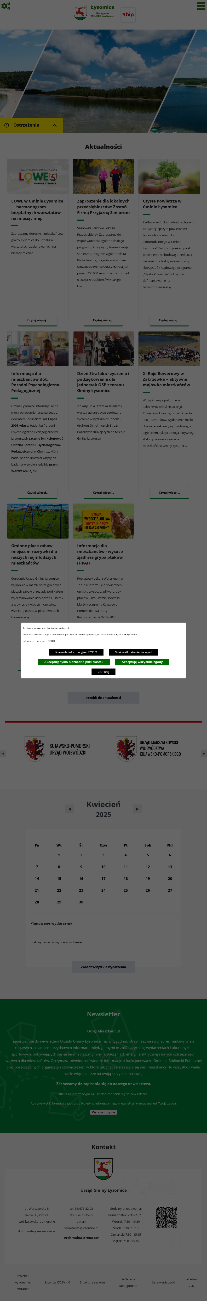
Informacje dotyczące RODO (39, 641)
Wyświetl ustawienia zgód (133, 652)
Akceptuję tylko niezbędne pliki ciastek (74, 662)
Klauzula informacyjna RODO (76, 652)
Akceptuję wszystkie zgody (142, 662)
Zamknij (103, 672)
